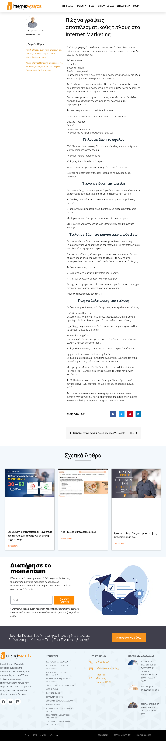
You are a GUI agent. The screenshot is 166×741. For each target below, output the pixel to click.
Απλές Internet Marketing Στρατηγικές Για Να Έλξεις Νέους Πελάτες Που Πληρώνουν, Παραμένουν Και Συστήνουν (45, 66)
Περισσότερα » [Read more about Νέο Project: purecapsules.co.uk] (66, 539)
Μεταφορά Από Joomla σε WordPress (58, 680)
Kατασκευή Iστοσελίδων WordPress (57, 667)
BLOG (91, 6)
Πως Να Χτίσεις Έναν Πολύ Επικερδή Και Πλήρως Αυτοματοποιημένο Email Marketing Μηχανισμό (43, 53)
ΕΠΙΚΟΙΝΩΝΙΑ (123, 6)
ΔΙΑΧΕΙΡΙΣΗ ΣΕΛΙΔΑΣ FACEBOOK (59, 701)
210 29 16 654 (102, 662)
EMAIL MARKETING (54, 697)
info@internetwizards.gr (108, 668)
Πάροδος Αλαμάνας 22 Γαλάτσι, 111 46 (103, 679)
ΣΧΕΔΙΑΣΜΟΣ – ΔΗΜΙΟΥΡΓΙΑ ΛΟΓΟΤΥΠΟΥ (58, 716)
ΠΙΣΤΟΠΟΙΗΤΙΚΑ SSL (55, 705)
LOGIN (136, 6)
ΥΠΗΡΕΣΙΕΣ (67, 6)
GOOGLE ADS (52, 689)
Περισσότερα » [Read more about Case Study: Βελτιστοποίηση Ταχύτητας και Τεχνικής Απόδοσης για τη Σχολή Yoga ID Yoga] (13, 546)
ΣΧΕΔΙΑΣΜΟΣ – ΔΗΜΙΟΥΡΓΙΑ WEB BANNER (58, 723)
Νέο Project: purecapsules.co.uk (78, 532)
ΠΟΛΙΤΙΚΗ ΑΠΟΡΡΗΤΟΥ (122, 735)
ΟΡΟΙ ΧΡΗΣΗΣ (103, 735)
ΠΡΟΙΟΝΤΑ (81, 6)
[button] (113, 414)
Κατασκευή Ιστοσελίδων (57, 662)
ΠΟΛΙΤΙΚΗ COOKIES (143, 735)
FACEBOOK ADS (53, 693)
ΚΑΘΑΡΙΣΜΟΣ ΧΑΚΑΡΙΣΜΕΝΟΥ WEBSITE (59, 710)
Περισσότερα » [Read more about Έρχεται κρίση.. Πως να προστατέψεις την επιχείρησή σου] (119, 544)
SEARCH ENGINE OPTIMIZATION (60, 685)
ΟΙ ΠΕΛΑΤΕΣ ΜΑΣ (106, 6)
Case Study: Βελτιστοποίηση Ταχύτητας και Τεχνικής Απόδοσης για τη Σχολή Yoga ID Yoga (30, 536)
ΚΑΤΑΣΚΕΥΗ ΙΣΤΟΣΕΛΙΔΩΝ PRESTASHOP (57, 673)
